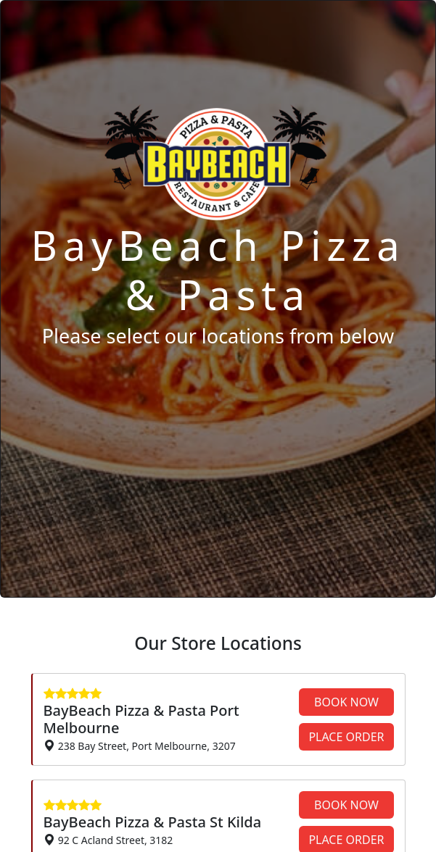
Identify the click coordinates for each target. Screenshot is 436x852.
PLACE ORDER (346, 737)
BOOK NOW (346, 702)
